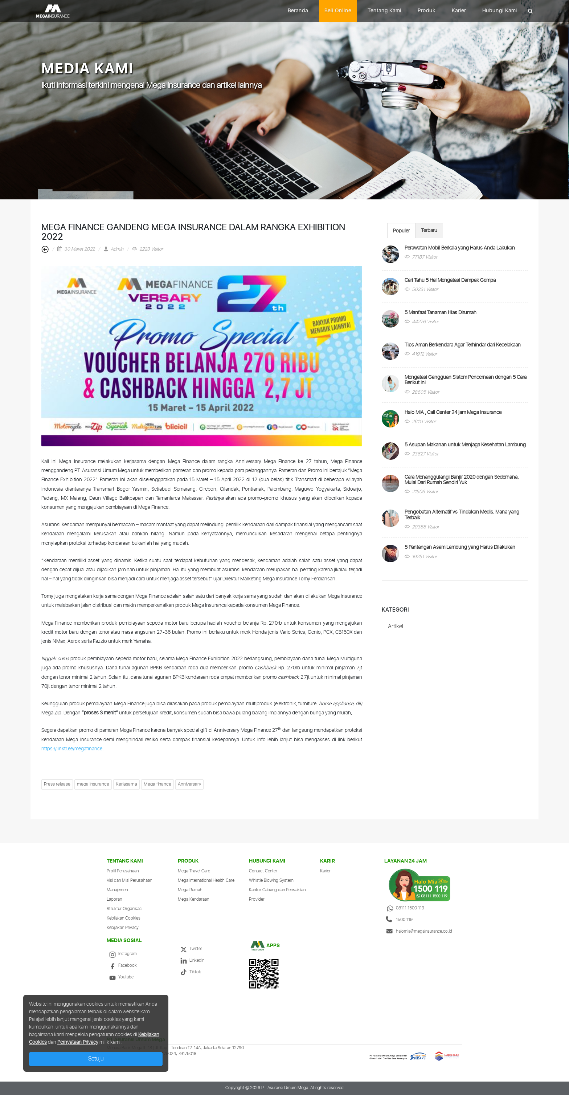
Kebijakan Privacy (123, 928)
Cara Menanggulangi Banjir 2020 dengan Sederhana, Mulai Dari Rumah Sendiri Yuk (462, 480)
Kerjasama (126, 784)
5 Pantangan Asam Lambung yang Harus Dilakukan (460, 547)
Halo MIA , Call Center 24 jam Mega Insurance (453, 412)
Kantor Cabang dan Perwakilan (277, 890)
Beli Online (337, 11)
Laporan (114, 899)
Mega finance (157, 784)
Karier (459, 11)
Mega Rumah (190, 890)
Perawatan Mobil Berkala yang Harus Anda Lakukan (460, 248)
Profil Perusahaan (123, 871)
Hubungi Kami (499, 11)
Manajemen (117, 890)
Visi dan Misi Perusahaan (129, 880)
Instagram (122, 954)
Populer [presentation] (401, 231)
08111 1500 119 (404, 908)
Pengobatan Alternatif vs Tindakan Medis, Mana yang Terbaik (462, 514)
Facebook (122, 965)
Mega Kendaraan (193, 899)
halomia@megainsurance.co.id (418, 931)
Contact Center (263, 871)
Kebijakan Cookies (123, 918)
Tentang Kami (384, 11)
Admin (113, 249)
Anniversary (189, 784)
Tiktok (189, 972)
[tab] (401, 230)
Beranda (298, 11)
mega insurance (93, 784)
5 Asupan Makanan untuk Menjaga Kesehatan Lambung (465, 445)
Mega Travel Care (194, 871)
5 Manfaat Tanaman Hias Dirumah (440, 312)
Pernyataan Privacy (77, 1042)
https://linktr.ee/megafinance (71, 749)
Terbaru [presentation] (429, 230)
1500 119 (398, 920)
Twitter (190, 949)
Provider (257, 899)
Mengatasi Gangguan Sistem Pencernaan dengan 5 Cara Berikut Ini (466, 380)
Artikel (395, 626)
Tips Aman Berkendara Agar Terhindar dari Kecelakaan (463, 345)
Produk (426, 11)
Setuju (96, 1059)
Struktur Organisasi (124, 909)
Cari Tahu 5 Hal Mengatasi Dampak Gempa (450, 280)
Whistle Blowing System (271, 880)
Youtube (120, 977)
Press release (57, 784)
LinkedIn (191, 960)
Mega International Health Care (206, 880)
